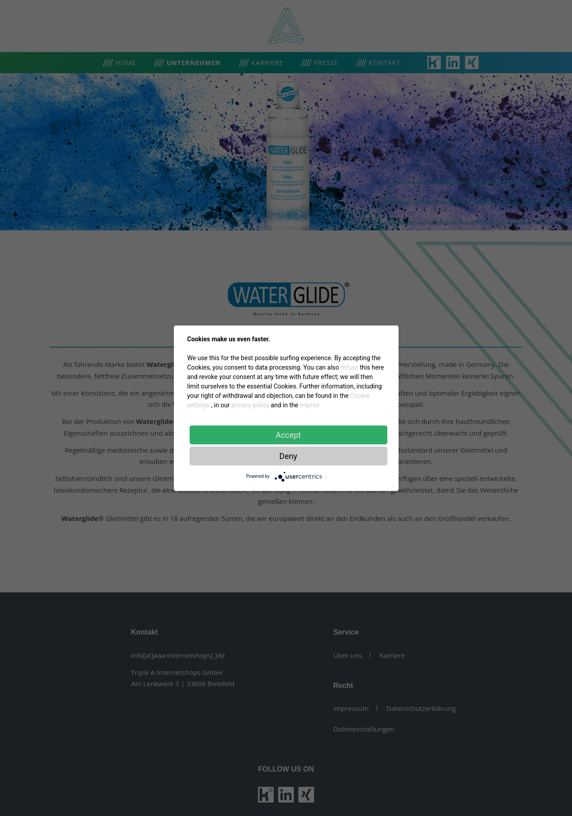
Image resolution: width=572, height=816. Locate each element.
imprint (309, 404)
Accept (288, 434)
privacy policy (250, 404)
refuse (349, 367)
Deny (288, 455)
